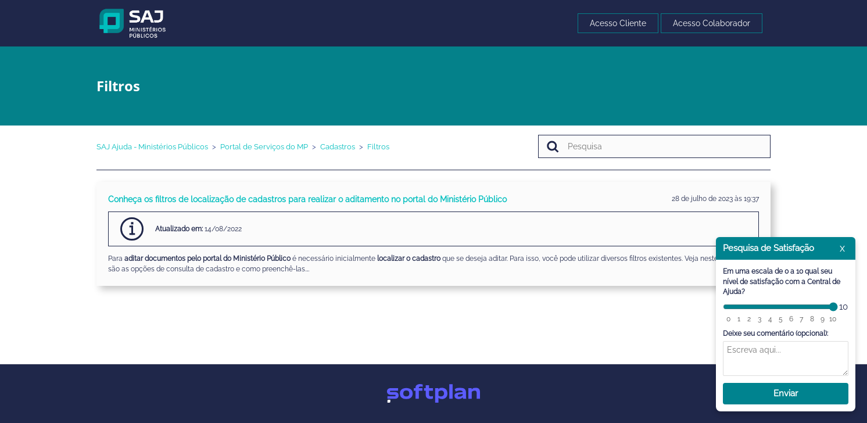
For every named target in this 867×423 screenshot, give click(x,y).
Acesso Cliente (618, 23)
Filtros (378, 146)
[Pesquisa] (654, 146)
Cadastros (337, 146)
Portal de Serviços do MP (264, 146)
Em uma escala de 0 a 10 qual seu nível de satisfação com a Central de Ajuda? (781, 281)
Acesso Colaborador (711, 23)
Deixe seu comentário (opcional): (775, 333)
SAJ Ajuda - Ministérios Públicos (152, 146)
